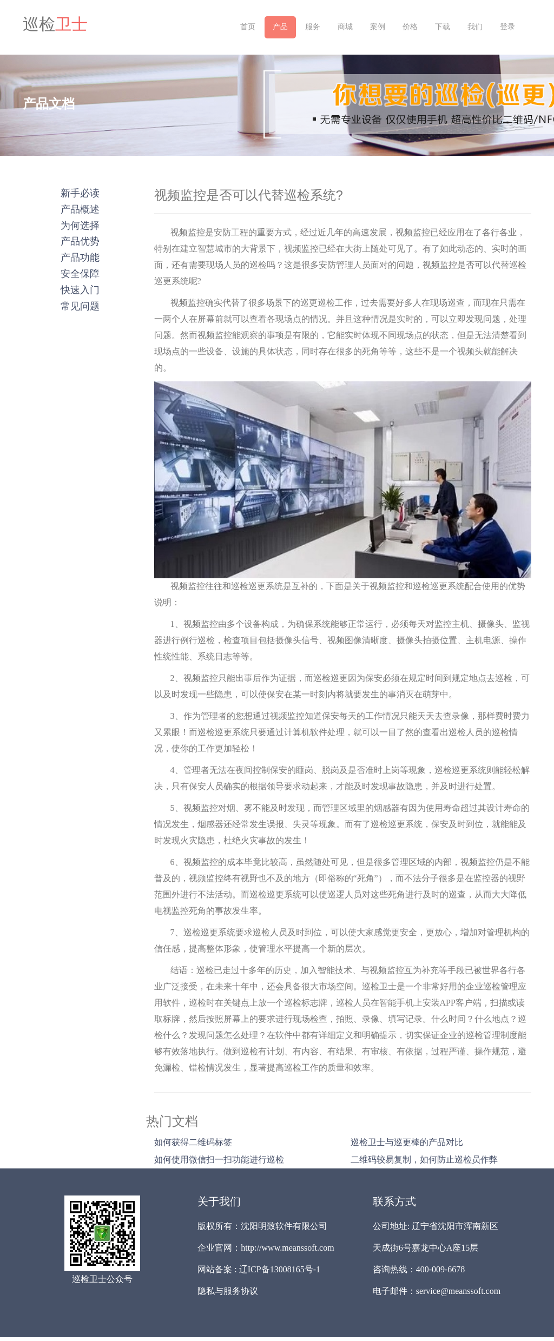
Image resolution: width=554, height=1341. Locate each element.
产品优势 (80, 241)
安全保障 (80, 273)
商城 (345, 27)
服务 (312, 27)
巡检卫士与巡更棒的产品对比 (407, 1142)
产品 (280, 27)
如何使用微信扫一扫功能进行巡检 (219, 1159)
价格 (410, 27)
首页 (247, 27)
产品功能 (80, 257)
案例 (377, 27)
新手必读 (80, 193)
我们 (475, 27)
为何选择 (80, 225)
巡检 (55, 24)
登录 (507, 27)
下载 (442, 27)
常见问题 (80, 306)
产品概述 (80, 209)
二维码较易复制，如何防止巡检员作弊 (424, 1159)
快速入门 (80, 290)
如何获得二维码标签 (193, 1142)
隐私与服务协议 (227, 1291)
